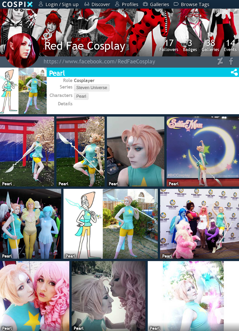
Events (230, 45)
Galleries (210, 45)
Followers (168, 45)
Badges (190, 45)
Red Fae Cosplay (84, 45)
